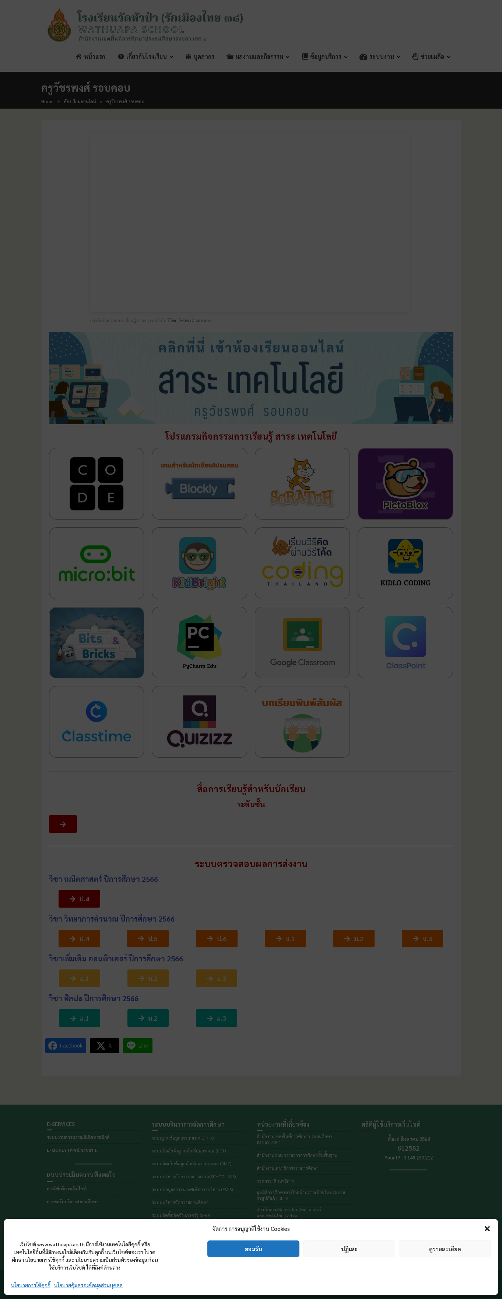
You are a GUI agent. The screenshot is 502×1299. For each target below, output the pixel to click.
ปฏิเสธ (349, 1248)
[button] (487, 1228)
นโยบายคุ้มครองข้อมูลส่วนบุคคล (88, 1285)
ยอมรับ (253, 1248)
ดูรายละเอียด (445, 1248)
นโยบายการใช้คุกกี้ (30, 1285)
